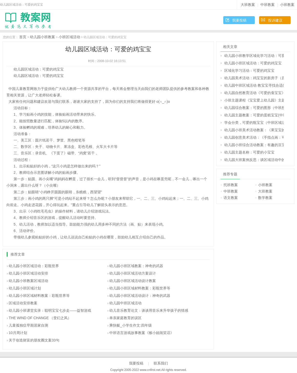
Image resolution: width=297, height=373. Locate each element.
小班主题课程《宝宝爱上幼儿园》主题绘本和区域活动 (254, 100)
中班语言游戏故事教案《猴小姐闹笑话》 (141, 333)
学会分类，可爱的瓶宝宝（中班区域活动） (254, 122)
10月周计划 (18, 333)
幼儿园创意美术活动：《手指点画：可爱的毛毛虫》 (254, 137)
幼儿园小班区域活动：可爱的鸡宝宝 (253, 63)
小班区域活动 (69, 37)
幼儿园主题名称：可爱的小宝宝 (249, 152)
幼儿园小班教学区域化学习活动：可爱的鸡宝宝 (254, 56)
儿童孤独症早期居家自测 (28, 325)
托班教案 (231, 185)
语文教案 (231, 198)
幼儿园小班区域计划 (25, 288)
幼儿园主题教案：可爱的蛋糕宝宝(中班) (254, 115)
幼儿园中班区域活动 (125, 303)
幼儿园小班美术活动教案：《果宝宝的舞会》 (254, 130)
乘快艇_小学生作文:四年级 (130, 325)
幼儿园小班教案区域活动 (28, 281)
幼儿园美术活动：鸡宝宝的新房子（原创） (254, 78)
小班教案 (287, 5)
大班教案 (248, 5)
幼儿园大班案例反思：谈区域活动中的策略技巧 (254, 160)
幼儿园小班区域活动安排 (28, 273)
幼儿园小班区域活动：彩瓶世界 (34, 266)
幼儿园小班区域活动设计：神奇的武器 (139, 296)
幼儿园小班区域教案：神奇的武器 (136, 266)
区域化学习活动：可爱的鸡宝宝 (249, 70)
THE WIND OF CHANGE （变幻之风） (40, 318)
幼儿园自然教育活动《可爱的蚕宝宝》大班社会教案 (254, 93)
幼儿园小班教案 (42, 37)
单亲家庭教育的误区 (125, 318)
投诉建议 (275, 20)
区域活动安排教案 (23, 303)
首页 (22, 37)
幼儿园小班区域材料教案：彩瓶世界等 (139, 288)
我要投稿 (239, 20)
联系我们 (161, 363)
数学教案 (265, 198)
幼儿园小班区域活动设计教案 (132, 281)
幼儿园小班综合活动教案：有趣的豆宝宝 (254, 145)
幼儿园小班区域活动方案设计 (132, 273)
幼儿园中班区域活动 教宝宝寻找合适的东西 (254, 85)
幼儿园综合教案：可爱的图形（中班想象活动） (254, 108)
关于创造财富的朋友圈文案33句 (34, 340)
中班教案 (267, 5)
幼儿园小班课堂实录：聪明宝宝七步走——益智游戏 (50, 310)
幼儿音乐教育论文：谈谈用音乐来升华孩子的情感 (148, 310)
